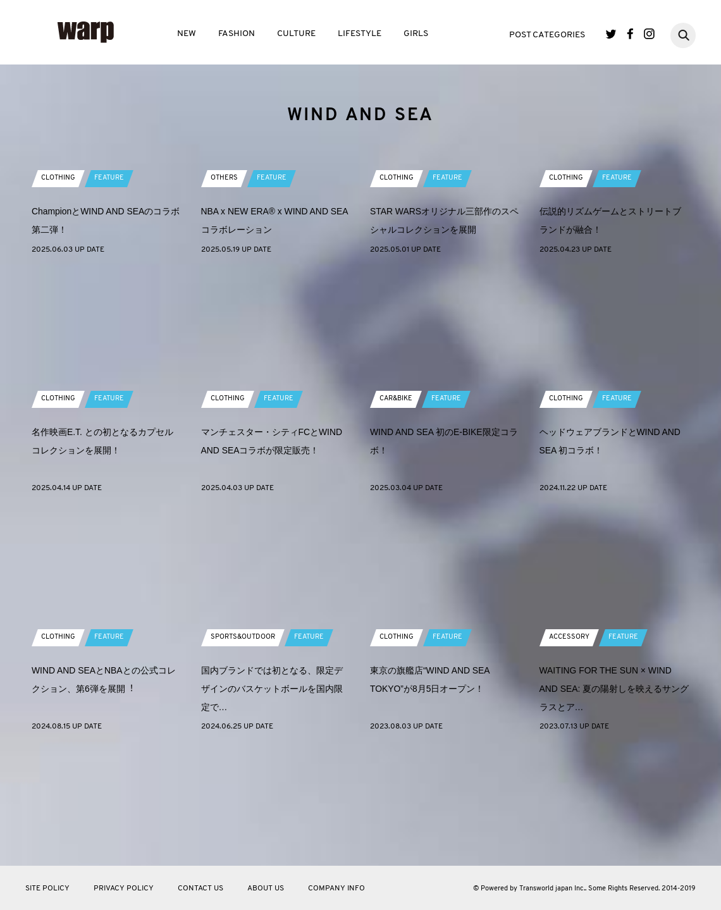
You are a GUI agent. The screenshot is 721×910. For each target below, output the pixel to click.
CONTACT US (200, 888)
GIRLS (416, 34)
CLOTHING (59, 290)
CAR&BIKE (397, 511)
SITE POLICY (47, 888)
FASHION (236, 34)
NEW (186, 34)
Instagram (649, 33)
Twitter (611, 33)
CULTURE (296, 34)
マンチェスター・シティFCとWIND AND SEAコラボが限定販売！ (273, 562)
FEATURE (113, 290)
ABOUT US (265, 888)
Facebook (630, 33)
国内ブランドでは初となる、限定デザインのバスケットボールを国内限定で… (272, 801)
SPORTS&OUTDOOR (246, 749)
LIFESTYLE (359, 34)
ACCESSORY (571, 749)
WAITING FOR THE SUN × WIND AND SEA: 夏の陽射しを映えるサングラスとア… (614, 801)
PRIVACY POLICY (124, 888)
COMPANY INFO (336, 888)
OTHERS (225, 290)
